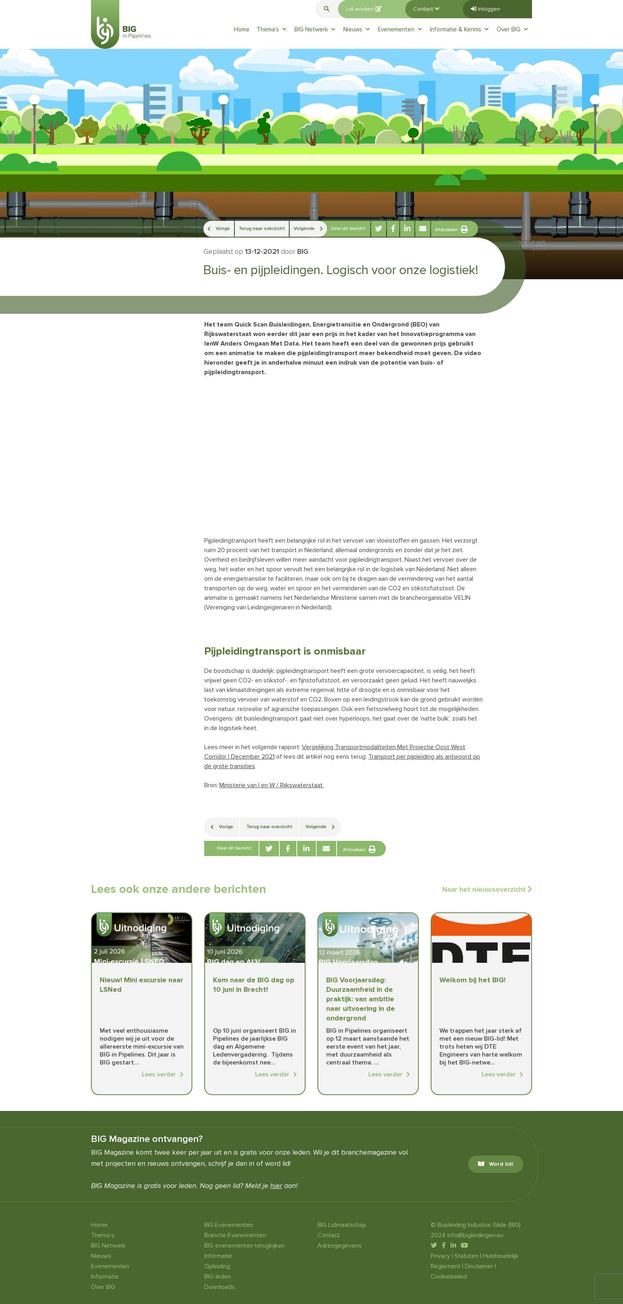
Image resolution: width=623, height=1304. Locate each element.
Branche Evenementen (235, 1235)
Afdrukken (451, 229)
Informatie (105, 1277)
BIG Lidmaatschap (341, 1225)
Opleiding (217, 1266)
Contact (426, 9)
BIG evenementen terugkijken (244, 1246)
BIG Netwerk (315, 29)
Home (242, 29)
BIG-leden (217, 1277)
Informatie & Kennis (459, 29)
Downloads (219, 1287)
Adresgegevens (339, 1246)
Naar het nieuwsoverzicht (487, 889)
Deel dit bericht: (348, 229)
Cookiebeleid (449, 1277)
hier (276, 1185)
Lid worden (364, 9)
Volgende (308, 229)
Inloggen (485, 9)
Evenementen (400, 29)
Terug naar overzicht (262, 229)
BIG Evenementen (228, 1225)
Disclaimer (479, 1266)
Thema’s (272, 29)
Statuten (466, 1256)
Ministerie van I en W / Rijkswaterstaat (271, 785)
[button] (327, 9)
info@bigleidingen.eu (475, 1235)
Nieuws (357, 29)
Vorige (218, 229)
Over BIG (513, 29)
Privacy (440, 1256)
